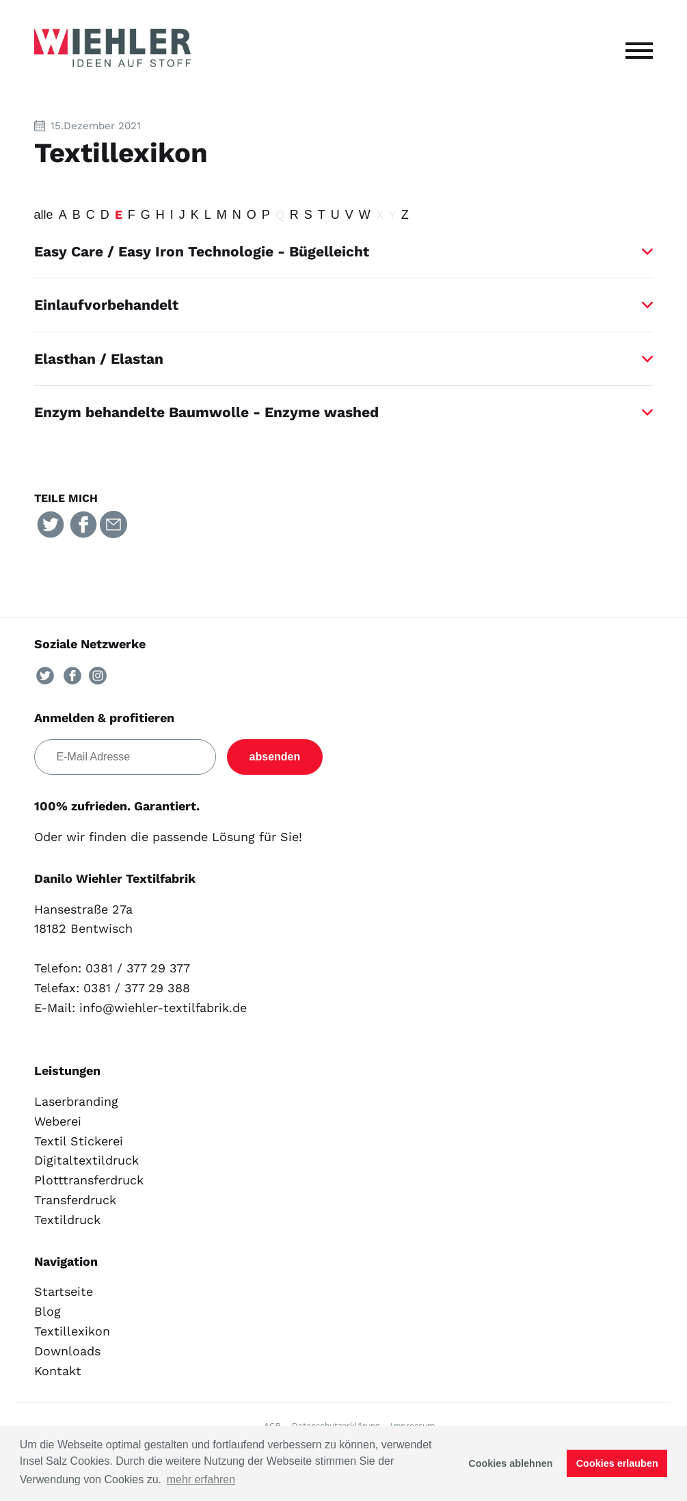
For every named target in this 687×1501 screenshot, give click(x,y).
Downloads (67, 1351)
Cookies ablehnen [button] (510, 1463)
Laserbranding (76, 1101)
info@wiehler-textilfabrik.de (163, 1007)
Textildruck (67, 1219)
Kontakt (57, 1371)
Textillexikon (72, 1331)
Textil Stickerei (78, 1141)
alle (43, 215)
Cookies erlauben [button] (617, 1463)
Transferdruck (75, 1200)
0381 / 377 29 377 (137, 968)
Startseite (63, 1291)
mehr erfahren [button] (201, 1479)
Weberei (57, 1121)
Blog (47, 1311)
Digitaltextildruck (86, 1160)
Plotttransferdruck (89, 1180)
